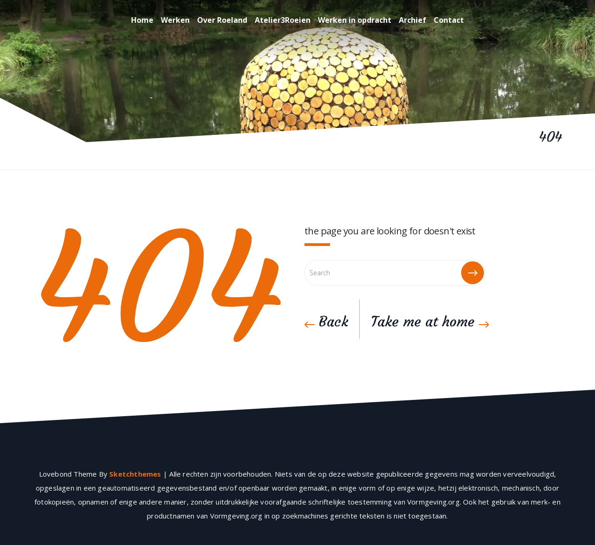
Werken (175, 20)
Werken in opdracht (354, 20)
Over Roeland (222, 20)
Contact (449, 20)
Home (142, 20)
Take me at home (430, 321)
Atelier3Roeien (283, 20)
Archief (412, 20)
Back (326, 321)
